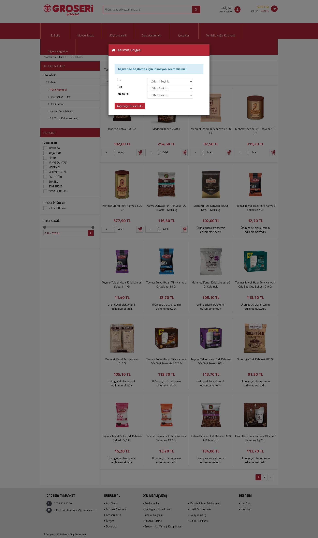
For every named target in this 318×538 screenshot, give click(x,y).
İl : (119, 80)
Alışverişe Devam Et (130, 106)
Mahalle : (123, 94)
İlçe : (121, 87)
